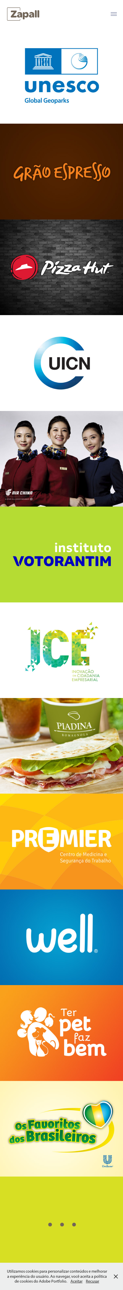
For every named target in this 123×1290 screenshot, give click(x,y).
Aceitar (76, 1281)
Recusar (92, 1281)
